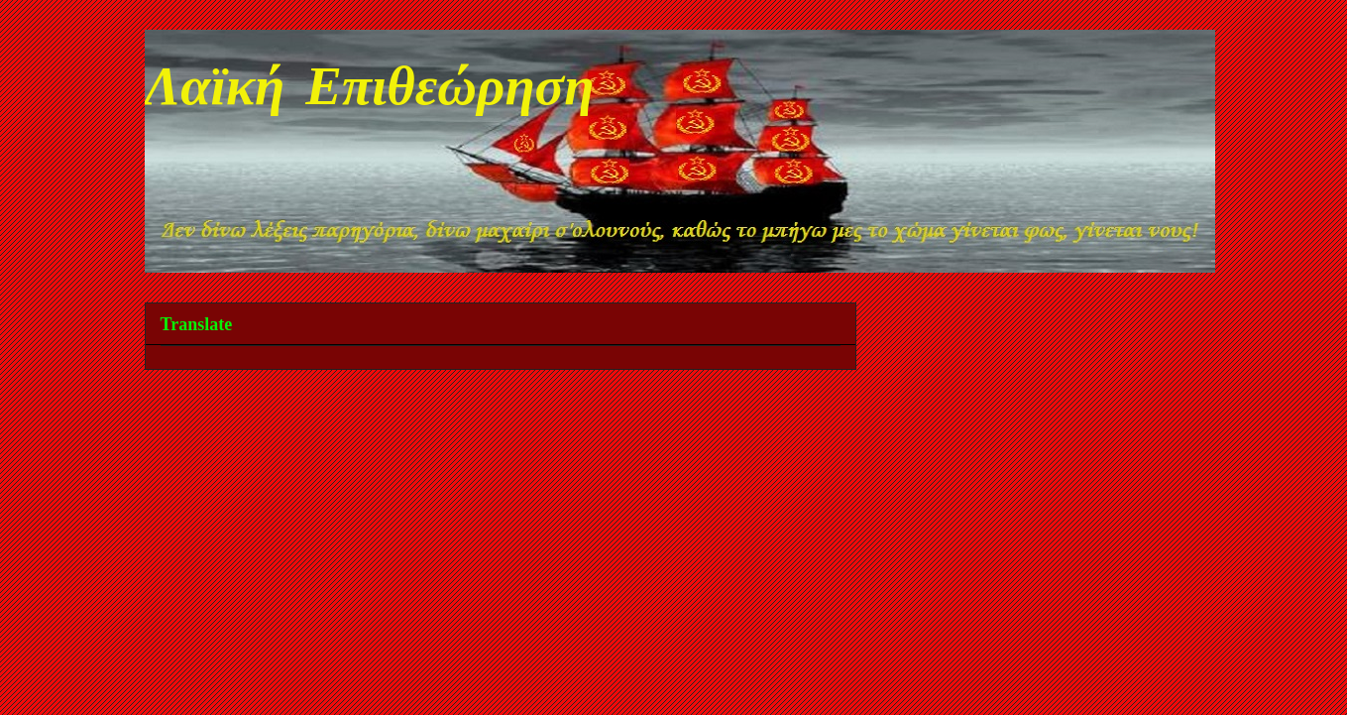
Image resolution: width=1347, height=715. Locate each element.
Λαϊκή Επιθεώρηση (370, 91)
